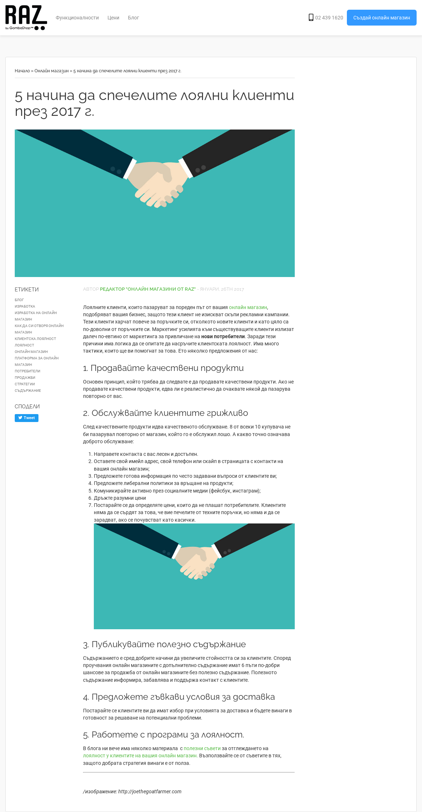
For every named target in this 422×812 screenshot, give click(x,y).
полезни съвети (202, 748)
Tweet (26, 418)
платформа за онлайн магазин (37, 361)
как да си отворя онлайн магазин (39, 329)
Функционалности (77, 18)
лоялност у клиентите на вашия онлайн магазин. (140, 755)
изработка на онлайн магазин (36, 316)
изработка (25, 306)
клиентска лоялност (35, 339)
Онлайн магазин (52, 70)
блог (19, 300)
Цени (113, 18)
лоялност (24, 345)
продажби (25, 378)
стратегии (25, 384)
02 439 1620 (326, 17)
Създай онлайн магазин (381, 18)
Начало (22, 70)
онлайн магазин (248, 307)
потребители (27, 371)
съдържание (28, 391)
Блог (133, 18)
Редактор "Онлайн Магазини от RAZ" (148, 289)
